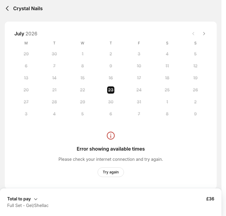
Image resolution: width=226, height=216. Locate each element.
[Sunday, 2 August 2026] (195, 102)
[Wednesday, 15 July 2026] (82, 78)
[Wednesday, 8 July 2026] (82, 66)
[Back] (7, 8)
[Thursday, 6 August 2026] (110, 114)
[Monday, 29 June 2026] (26, 54)
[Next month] (204, 33)
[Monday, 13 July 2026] (26, 78)
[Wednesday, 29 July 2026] (82, 102)
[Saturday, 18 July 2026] (167, 78)
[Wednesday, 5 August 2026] (82, 114)
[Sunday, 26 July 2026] (195, 90)
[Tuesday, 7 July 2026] (54, 66)
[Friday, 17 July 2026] (139, 78)
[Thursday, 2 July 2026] (110, 54)
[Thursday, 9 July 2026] (110, 66)
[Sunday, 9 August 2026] (195, 114)
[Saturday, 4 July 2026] (167, 54)
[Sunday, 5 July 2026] (195, 54)
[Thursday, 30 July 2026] (110, 102)
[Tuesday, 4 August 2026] (54, 114)
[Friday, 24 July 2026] (139, 90)
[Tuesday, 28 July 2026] (54, 102)
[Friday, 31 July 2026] (139, 102)
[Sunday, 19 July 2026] (195, 78)
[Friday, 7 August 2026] (139, 114)
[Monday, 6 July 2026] (26, 66)
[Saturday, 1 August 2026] (167, 102)
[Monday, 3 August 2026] (26, 114)
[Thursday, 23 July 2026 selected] (110, 90)
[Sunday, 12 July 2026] (195, 66)
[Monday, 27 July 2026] (26, 102)
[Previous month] (193, 33)
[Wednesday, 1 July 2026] (82, 54)
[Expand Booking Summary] (110, 198)
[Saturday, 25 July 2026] (167, 90)
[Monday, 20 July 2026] (26, 90)
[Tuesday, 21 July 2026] (54, 90)
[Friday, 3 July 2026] (139, 54)
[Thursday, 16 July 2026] (110, 78)
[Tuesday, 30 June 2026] (54, 54)
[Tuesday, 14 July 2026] (54, 78)
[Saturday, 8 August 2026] (167, 114)
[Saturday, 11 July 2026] (167, 66)
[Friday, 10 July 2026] (139, 66)
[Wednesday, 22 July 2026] (82, 90)
